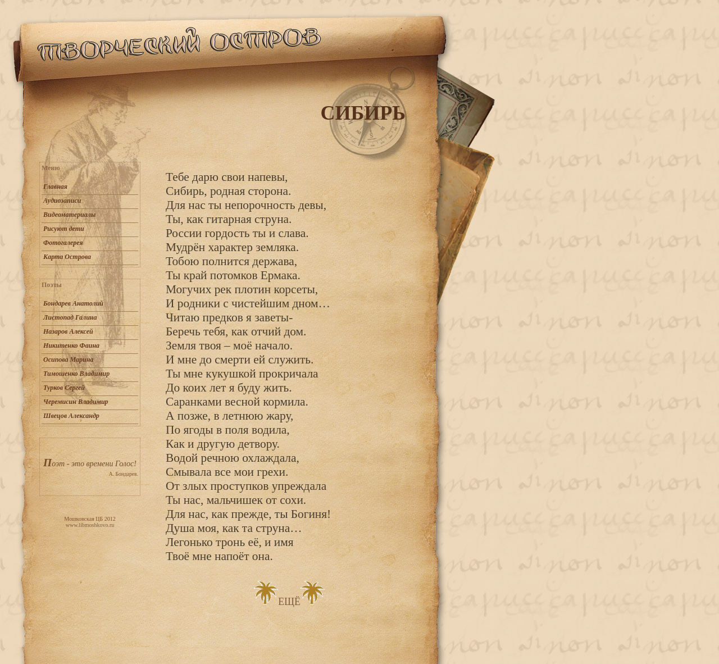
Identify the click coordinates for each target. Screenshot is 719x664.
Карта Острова (67, 257)
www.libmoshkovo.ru (90, 525)
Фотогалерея (63, 243)
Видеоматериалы (69, 215)
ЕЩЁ (289, 601)
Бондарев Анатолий (73, 303)
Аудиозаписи (62, 200)
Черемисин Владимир (75, 402)
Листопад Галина (70, 317)
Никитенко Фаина (71, 345)
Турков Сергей (64, 388)
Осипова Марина (68, 359)
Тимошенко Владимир (76, 374)
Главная (55, 186)
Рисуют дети (63, 229)
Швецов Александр (71, 416)
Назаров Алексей (68, 331)
